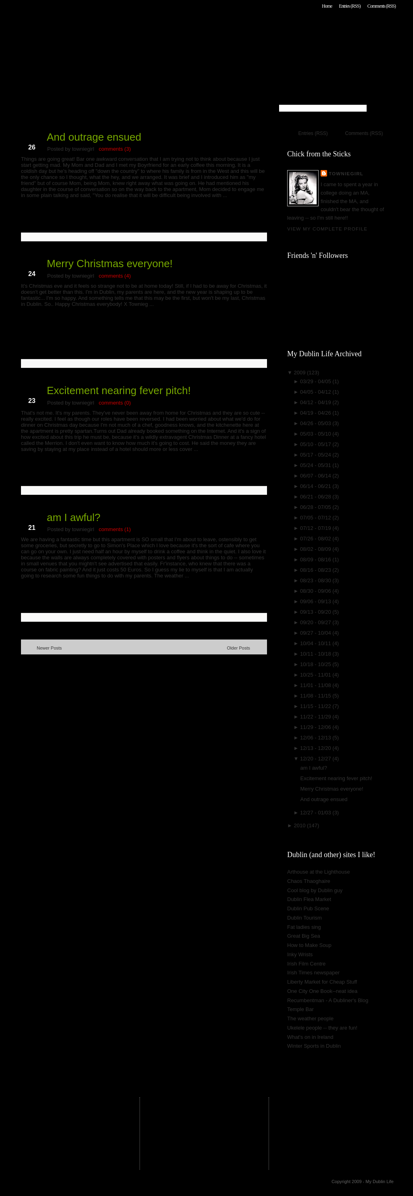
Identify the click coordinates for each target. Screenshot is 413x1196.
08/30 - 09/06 (316, 591)
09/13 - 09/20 (316, 612)
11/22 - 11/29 (316, 717)
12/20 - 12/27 (316, 759)
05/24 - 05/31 (316, 465)
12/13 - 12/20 (316, 748)
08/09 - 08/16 (316, 559)
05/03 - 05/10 (316, 434)
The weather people (310, 1018)
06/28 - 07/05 (316, 507)
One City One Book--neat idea (322, 991)
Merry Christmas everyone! (110, 263)
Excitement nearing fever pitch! (119, 390)
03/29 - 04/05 (316, 381)
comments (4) (115, 276)
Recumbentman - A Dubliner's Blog (327, 1000)
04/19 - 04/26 (316, 413)
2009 (300, 373)
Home (327, 6)
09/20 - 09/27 (316, 622)
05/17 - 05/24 (316, 455)
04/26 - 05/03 (316, 423)
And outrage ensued (94, 137)
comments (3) (115, 149)
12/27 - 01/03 (316, 813)
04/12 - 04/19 (316, 402)
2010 (300, 825)
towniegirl (346, 173)
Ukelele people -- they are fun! (322, 1028)
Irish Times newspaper (313, 973)
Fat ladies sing (304, 927)
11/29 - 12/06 (316, 727)
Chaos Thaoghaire (308, 881)
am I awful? (73, 517)
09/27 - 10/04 (316, 633)
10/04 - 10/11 (316, 643)
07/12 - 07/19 (316, 528)
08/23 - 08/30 (316, 580)
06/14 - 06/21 (316, 486)
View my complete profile (327, 228)
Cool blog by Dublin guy (314, 890)
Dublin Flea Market (309, 899)
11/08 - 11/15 (316, 696)
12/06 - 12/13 (316, 738)
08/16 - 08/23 (316, 570)
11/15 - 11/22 (316, 706)
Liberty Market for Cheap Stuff (322, 982)
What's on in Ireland (310, 1037)
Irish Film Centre (306, 964)
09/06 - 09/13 (316, 601)
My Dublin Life (124, 28)
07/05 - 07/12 (316, 518)
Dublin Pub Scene (308, 908)
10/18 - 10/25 (316, 664)
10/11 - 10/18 (316, 654)
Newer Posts (49, 648)
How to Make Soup (309, 945)
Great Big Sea (303, 936)
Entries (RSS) (349, 6)
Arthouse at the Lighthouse (318, 872)
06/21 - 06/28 (316, 497)
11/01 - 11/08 (316, 685)
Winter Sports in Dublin (314, 1046)
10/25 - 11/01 (316, 675)
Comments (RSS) (381, 6)
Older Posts (238, 648)
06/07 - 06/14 (316, 476)
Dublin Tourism (304, 918)
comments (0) (115, 403)
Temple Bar (300, 1009)
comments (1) (115, 529)
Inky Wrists (300, 954)
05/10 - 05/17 (316, 444)
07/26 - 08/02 (316, 539)
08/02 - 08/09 (316, 549)
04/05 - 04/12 (316, 392)
